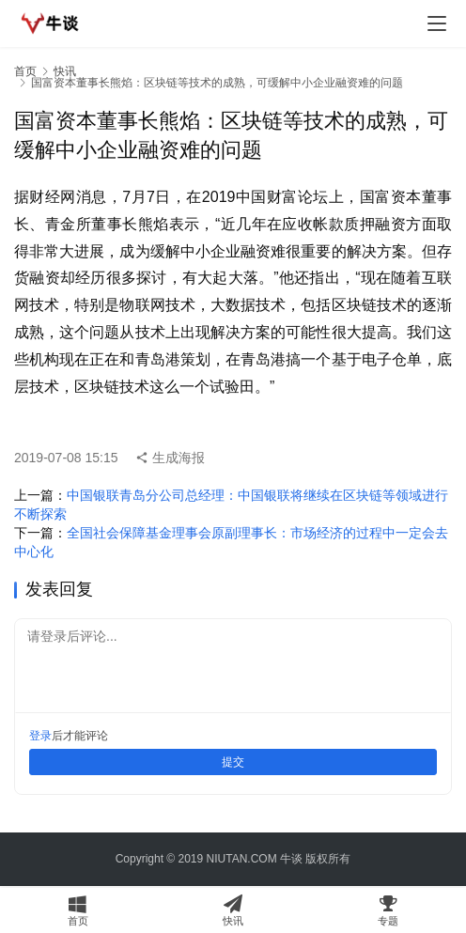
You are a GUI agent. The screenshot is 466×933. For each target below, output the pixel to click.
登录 (40, 735)
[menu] (437, 23)
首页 (25, 71)
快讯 (65, 71)
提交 (233, 762)
